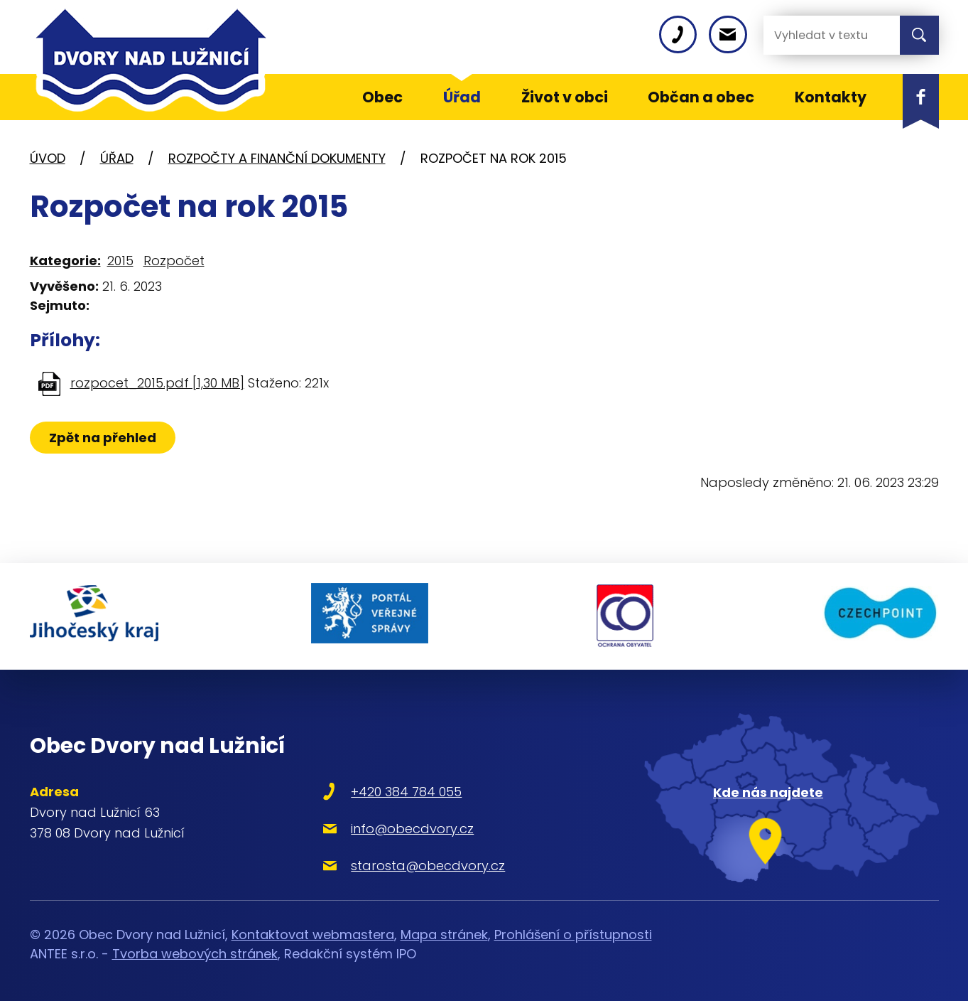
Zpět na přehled (102, 437)
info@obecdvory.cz (407, 827)
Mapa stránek (444, 932)
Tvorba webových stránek (195, 951)
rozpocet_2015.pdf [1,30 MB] (157, 383)
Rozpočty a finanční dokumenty (277, 158)
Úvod (47, 158)
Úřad (117, 158)
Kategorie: (65, 260)
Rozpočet (174, 260)
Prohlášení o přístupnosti (573, 932)
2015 (120, 260)
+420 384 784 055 (401, 790)
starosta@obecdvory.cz (423, 864)
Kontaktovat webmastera (313, 932)
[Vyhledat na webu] (820, 35)
